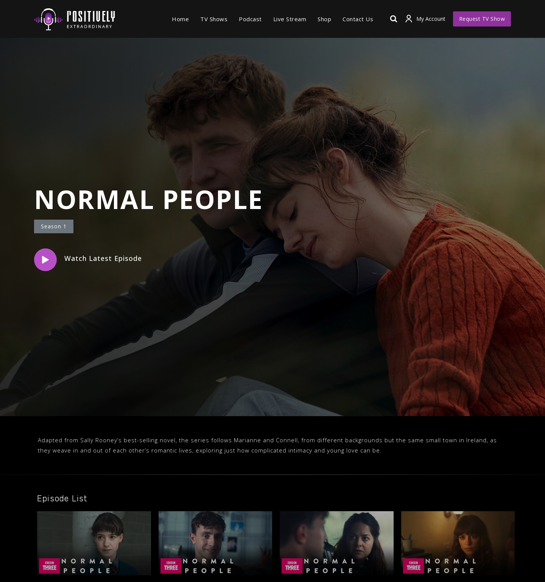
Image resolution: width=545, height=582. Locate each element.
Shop (324, 19)
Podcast (250, 19)
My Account (430, 18)
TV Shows (213, 19)
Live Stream (290, 19)
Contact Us (358, 19)
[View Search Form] (393, 19)
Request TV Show (482, 18)
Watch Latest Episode (103, 258)
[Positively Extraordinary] (74, 19)
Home (180, 19)
